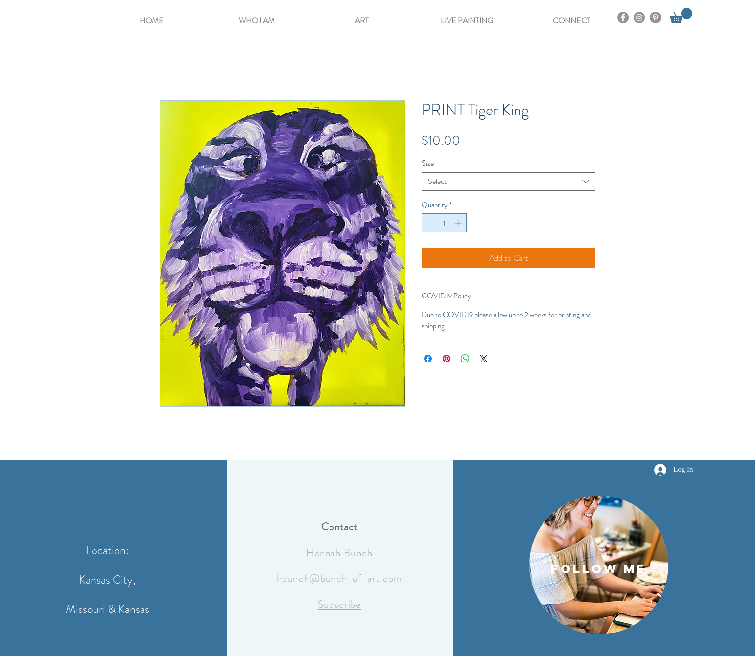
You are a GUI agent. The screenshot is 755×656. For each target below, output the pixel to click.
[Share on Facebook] (428, 358)
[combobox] (508, 181)
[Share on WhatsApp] (465, 358)
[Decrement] (429, 223)
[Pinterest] (655, 17)
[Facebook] (623, 17)
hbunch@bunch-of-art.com (339, 578)
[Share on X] (484, 358)
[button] (256, 15)
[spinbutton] (444, 223)
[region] (598, 565)
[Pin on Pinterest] (446, 358)
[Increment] (459, 223)
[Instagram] (639, 17)
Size (428, 163)
